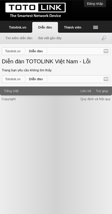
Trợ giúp (102, 91)
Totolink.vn (17, 27)
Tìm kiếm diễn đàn (18, 38)
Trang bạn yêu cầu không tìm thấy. (27, 70)
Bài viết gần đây (50, 38)
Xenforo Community (56, 88)
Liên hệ (85, 91)
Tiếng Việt (11, 91)
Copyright (8, 99)
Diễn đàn (45, 27)
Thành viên (72, 27)
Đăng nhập (95, 3)
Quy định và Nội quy (96, 99)
